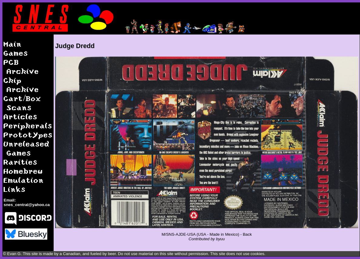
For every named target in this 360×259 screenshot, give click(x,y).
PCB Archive (21, 66)
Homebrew (23, 171)
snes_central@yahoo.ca (27, 204)
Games (16, 53)
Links (15, 189)
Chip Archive (21, 84)
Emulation (24, 180)
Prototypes (28, 134)
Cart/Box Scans (22, 102)
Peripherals (28, 125)
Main (13, 44)
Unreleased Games (27, 148)
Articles (21, 116)
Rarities (21, 162)
